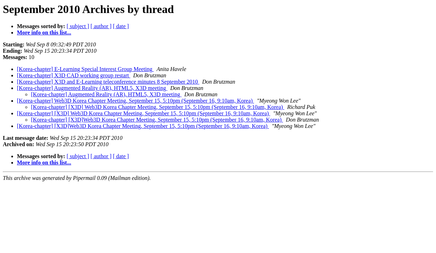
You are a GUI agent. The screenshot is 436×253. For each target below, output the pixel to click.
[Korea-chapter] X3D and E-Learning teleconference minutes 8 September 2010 (108, 82)
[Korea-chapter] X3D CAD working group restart (73, 75)
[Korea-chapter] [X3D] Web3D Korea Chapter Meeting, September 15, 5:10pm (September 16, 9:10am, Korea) (157, 107)
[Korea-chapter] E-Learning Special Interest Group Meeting (85, 69)
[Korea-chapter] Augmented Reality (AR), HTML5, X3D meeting (92, 88)
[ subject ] (78, 26)
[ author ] (101, 26)
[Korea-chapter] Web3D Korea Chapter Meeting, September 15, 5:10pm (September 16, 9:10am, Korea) (135, 101)
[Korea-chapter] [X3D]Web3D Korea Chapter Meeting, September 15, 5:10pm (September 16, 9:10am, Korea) (157, 120)
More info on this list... (44, 32)
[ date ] (121, 26)
